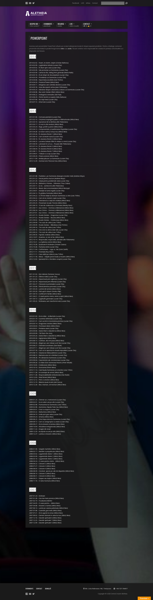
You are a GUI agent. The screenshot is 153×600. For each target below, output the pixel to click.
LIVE (82, 3)
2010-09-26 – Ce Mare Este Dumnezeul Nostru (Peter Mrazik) (50, 363)
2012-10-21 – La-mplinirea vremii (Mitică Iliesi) (45, 242)
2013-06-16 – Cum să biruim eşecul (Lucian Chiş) (46, 137)
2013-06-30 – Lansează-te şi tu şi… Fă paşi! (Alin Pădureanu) (50, 144)
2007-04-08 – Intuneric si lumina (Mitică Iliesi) (44, 506)
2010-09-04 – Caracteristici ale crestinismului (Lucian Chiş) (49, 360)
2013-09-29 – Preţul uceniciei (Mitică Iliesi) (43, 156)
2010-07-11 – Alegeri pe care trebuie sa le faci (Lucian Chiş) (49, 348)
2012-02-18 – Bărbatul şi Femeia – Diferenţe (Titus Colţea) (49, 183)
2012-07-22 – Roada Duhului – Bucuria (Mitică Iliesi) (47, 218)
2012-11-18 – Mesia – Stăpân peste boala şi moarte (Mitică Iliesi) (52, 257)
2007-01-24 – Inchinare (37, 496)
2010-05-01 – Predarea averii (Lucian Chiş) (43, 328)
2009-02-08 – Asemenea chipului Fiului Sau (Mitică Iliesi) (48, 407)
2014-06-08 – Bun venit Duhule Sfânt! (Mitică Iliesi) (46, 92)
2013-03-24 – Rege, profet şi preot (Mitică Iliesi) (46, 127)
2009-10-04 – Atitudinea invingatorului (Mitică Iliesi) (47, 427)
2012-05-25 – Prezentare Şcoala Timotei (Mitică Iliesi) (48, 203)
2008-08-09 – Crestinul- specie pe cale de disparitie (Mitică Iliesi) (51, 471)
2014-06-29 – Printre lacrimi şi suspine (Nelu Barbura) (47, 97)
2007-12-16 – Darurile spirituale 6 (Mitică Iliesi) (45, 518)
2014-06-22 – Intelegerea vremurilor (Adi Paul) (45, 95)
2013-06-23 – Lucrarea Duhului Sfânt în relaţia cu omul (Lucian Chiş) (52, 141)
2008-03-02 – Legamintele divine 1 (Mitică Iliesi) (45, 454)
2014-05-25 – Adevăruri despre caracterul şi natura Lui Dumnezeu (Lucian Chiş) (56, 90)
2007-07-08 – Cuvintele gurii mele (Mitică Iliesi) (45, 510)
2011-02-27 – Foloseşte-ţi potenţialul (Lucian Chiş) (46, 284)
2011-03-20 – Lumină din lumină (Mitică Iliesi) (45, 289)
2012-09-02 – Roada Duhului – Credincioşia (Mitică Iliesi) (48, 220)
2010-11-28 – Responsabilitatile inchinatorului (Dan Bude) (49, 375)
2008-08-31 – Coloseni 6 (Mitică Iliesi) (42, 476)
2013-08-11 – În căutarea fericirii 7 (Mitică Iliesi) (45, 151)
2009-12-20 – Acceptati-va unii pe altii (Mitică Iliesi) (47, 431)
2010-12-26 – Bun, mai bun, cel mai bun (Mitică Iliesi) (47, 385)
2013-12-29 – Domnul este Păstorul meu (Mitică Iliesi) (48, 161)
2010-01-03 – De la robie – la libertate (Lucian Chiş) (47, 316)
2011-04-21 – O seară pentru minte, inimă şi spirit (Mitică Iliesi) (51, 296)
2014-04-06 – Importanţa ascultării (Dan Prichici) (46, 80)
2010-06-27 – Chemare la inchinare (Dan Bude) (45, 345)
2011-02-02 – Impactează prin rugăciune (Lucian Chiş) (48, 279)
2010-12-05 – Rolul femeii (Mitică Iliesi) (42, 377)
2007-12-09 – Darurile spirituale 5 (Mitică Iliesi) (45, 523)
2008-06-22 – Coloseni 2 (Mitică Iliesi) (42, 464)
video (62, 49)
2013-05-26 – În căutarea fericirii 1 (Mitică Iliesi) (45, 134)
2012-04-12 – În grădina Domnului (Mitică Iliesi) (45, 193)
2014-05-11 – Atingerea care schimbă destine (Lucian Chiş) (49, 85)
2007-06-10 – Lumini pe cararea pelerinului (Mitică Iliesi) (48, 508)
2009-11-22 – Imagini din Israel (40, 429)
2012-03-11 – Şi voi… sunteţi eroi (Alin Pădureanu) (46, 186)
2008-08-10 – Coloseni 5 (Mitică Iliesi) (42, 473)
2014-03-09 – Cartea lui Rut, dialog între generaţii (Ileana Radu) (51, 73)
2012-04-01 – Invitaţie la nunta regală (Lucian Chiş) (46, 191)
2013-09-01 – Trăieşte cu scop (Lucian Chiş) (44, 154)
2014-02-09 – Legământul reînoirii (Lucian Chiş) (45, 65)
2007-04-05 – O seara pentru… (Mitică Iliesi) (44, 503)
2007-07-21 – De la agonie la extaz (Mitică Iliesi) (46, 513)
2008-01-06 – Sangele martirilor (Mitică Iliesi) (44, 449)
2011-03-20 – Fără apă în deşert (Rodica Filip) (45, 291)
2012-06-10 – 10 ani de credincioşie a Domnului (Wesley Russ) (50, 205)
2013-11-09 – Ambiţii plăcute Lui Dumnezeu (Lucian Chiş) (49, 158)
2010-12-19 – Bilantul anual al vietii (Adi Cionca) (45, 382)
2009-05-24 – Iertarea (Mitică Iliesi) (41, 417)
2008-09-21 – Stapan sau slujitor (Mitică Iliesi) (45, 478)
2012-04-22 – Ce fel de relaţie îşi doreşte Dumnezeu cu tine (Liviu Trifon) (54, 196)
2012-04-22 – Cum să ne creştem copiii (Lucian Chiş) (47, 198)
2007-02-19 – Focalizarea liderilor (40, 501)
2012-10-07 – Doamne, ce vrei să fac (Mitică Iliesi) (46, 237)
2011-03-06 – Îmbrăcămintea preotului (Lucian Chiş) (47, 286)
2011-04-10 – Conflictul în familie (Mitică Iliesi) (45, 294)
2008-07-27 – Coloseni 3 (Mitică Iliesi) (42, 466)
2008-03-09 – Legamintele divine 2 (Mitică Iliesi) (45, 456)
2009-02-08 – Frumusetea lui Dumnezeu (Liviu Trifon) (47, 405)
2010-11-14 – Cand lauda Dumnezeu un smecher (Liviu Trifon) (50, 370)
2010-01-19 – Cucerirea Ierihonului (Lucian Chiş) (45, 319)
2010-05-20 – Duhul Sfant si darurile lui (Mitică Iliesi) (47, 336)
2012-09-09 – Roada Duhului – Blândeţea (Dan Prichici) (48, 225)
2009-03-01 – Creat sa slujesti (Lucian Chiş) (44, 409)
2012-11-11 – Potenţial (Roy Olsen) (41, 252)
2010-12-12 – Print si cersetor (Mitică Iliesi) (44, 380)
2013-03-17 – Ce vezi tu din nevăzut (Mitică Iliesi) (46, 124)
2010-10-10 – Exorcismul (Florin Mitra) (42, 367)
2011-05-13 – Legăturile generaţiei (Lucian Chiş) (45, 299)
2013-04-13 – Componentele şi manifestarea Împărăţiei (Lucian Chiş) (53, 129)
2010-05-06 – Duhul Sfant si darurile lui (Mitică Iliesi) (47, 331)
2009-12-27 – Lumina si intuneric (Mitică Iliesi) (45, 434)
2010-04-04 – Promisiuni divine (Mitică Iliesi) (44, 326)
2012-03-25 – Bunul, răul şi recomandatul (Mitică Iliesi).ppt (49, 188)
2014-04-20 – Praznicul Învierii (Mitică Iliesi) (44, 82)
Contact (95, 3)
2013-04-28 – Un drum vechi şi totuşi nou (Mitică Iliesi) (48, 132)
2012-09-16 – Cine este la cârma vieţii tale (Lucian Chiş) (48, 230)
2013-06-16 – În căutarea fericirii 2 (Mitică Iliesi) (45, 139)
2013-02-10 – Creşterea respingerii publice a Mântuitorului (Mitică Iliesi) (54, 119)
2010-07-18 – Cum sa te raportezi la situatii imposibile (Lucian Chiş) (52, 350)
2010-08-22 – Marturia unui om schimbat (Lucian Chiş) (48, 355)
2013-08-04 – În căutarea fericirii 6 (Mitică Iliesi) (45, 149)
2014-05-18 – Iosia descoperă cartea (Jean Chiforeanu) (48, 87)
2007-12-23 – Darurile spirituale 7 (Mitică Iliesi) (45, 520)
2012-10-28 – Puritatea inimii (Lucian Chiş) (43, 247)
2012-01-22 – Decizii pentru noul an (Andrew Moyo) (47, 178)
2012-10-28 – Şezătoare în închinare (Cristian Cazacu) (47, 244)
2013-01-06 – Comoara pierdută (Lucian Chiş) (45, 117)
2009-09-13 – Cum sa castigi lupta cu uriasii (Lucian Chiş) (49, 422)
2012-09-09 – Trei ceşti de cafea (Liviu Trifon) (45, 222)
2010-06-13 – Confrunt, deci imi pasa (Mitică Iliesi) (46, 341)
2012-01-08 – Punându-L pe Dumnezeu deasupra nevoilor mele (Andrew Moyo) (57, 176)
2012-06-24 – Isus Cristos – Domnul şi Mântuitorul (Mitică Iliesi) (51, 210)
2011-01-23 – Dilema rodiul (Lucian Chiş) (43, 277)
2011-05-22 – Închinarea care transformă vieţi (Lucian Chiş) (49, 301)
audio (70, 49)
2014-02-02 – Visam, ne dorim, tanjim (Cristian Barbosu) (49, 63)
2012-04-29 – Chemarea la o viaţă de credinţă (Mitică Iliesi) (49, 201)
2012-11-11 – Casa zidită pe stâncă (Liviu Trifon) (46, 254)
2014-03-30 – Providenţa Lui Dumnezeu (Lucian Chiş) (47, 77)
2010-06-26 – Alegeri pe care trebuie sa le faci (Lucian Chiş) (49, 343)
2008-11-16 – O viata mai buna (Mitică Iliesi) (44, 481)
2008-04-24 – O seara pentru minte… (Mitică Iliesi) (46, 461)
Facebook (75, 3)
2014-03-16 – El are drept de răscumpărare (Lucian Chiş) (49, 75)
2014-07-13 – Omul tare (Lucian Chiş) (42, 102)
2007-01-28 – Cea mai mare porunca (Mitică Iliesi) (46, 498)
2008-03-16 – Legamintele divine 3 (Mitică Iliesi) (45, 459)
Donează (48, 588)
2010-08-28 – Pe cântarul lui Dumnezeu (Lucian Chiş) (47, 358)
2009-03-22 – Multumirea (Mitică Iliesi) (42, 412)
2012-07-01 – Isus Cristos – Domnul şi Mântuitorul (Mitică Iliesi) (51, 213)
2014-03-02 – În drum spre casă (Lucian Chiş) (45, 68)
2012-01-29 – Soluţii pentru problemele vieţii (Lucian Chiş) (49, 181)
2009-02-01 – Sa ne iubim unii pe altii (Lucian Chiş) (46, 402)
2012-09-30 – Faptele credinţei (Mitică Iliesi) (44, 235)
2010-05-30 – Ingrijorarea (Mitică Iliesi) (42, 338)
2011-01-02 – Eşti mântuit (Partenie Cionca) (44, 274)
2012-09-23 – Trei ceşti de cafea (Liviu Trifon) (45, 232)
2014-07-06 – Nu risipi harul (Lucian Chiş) (43, 99)
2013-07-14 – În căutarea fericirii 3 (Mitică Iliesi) (45, 146)
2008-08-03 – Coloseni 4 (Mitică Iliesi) (42, 469)
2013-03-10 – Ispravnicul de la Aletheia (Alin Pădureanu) (48, 122)
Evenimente (29, 588)
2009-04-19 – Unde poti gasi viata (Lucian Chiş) (45, 414)
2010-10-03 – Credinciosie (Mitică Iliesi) (42, 365)
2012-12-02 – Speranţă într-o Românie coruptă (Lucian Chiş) (50, 259)
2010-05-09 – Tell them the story (40, 333)
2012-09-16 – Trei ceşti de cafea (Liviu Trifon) (45, 227)
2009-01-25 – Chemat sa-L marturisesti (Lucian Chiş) (47, 400)
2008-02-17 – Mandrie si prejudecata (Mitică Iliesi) (46, 451)
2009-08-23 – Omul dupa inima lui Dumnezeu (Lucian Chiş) (49, 419)
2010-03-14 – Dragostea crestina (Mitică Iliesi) (45, 323)
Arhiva (88, 3)
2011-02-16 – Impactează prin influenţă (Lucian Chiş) (47, 282)
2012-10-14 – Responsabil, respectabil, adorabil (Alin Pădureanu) (51, 240)
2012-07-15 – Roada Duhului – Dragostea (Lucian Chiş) (48, 215)
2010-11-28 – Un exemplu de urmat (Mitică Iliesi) (46, 372)
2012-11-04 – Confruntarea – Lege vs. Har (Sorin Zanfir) (48, 249)
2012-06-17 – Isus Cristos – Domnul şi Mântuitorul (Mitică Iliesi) (51, 208)
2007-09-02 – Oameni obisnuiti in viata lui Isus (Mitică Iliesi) (49, 515)
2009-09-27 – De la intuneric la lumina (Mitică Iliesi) (46, 424)
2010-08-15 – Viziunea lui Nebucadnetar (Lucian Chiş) (47, 353)
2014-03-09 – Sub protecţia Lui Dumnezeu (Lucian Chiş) (48, 70)
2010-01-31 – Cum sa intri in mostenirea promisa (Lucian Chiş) (50, 321)
